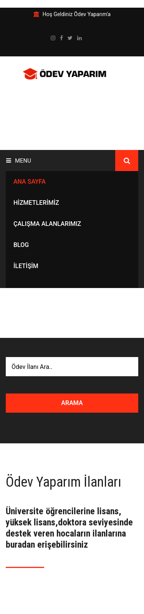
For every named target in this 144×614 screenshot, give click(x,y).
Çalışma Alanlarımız (47, 223)
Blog (21, 245)
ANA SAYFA (29, 181)
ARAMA (72, 403)
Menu (18, 160)
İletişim (25, 266)
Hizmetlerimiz (36, 202)
